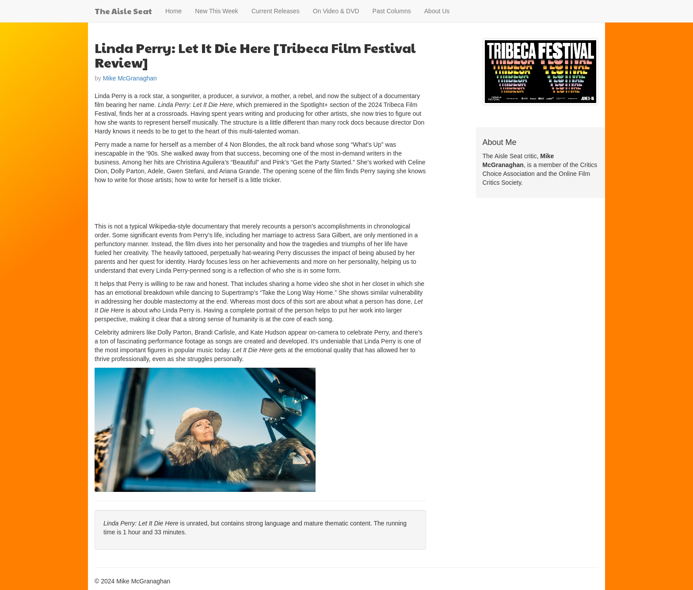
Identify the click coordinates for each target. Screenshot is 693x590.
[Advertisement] (198, 202)
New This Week (216, 11)
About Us (437, 11)
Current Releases (275, 11)
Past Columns (392, 11)
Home (173, 11)
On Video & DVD (336, 11)
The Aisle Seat (123, 10)
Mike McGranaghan (130, 78)
